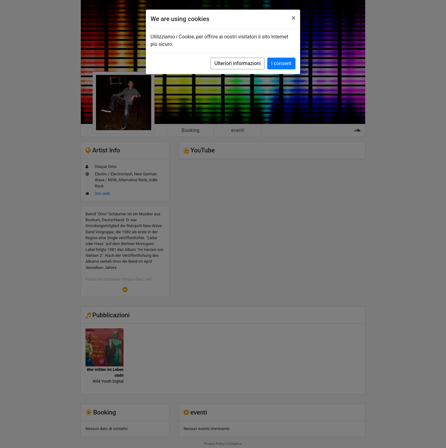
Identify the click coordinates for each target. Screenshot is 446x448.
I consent (281, 63)
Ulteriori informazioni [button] (238, 63)
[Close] (293, 18)
